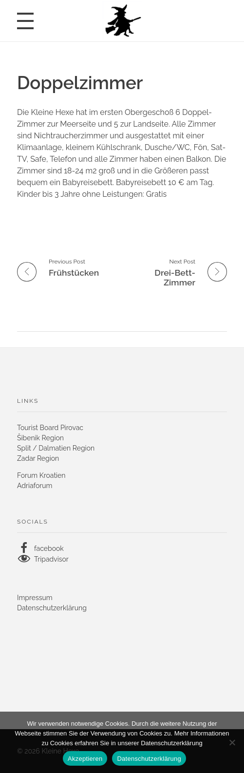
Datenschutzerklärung (52, 608)
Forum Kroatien (41, 475)
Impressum (35, 598)
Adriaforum (34, 486)
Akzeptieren (85, 758)
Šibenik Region (40, 438)
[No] (232, 742)
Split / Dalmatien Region (55, 448)
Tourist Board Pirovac (50, 428)
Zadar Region (38, 458)
